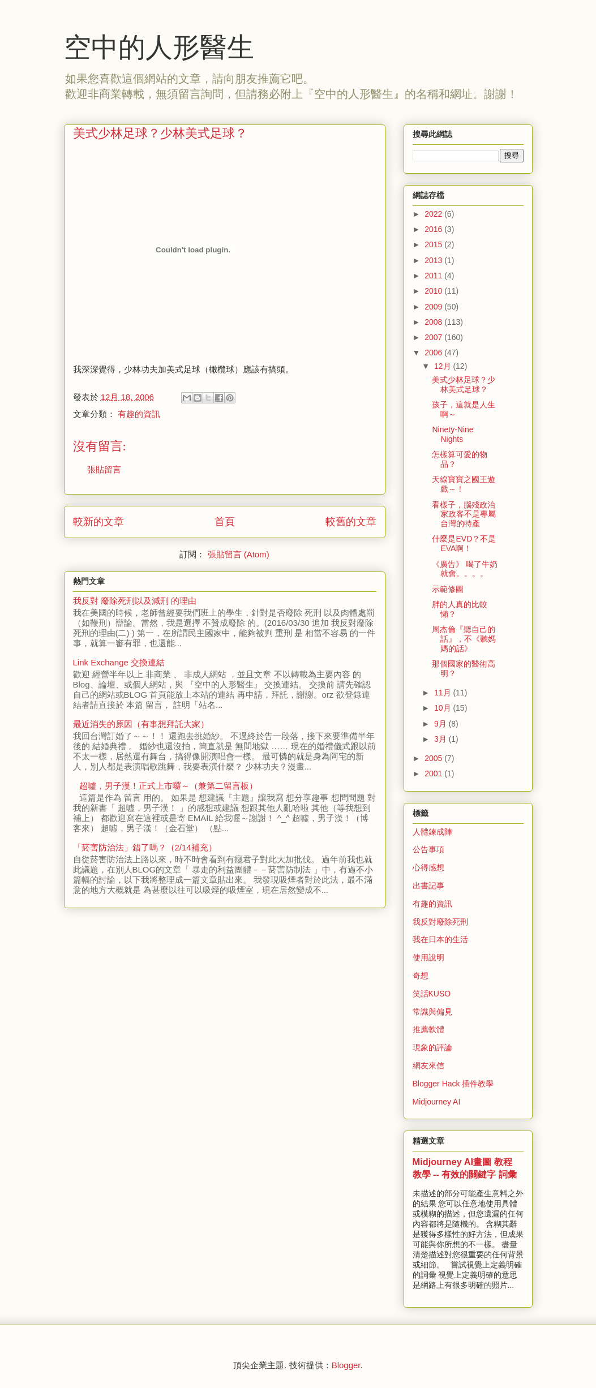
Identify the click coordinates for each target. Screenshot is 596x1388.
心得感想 (428, 867)
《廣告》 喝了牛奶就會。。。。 (465, 569)
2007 (434, 337)
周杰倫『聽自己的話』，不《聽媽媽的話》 (464, 639)
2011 (434, 275)
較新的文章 (98, 521)
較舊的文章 (350, 521)
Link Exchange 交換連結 (119, 662)
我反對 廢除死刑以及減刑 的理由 (134, 600)
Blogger (346, 1365)
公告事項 (428, 849)
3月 (441, 739)
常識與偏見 (432, 1011)
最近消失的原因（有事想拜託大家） (141, 724)
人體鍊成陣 (432, 831)
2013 (434, 260)
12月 (443, 366)
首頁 (225, 521)
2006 (434, 352)
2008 (434, 321)
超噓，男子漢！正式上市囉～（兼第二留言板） (168, 785)
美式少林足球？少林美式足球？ (463, 384)
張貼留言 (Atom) (238, 554)
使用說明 (428, 957)
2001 (434, 773)
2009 (434, 306)
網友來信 (428, 1065)
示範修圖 (448, 589)
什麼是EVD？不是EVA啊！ (464, 543)
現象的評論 (432, 1047)
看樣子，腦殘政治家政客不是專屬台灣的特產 (464, 514)
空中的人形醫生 (159, 47)
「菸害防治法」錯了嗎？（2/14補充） (145, 847)
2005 (434, 758)
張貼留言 (104, 469)
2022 (434, 213)
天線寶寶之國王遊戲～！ (463, 484)
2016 (434, 229)
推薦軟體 (428, 1029)
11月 (443, 692)
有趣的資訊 (139, 414)
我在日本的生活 (440, 939)
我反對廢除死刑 (440, 921)
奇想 (420, 975)
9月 (441, 723)
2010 (434, 290)
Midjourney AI (437, 1101)
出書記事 (428, 885)
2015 (434, 244)
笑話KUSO (432, 993)
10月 (443, 707)
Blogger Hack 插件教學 (453, 1083)
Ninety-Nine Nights (452, 434)
